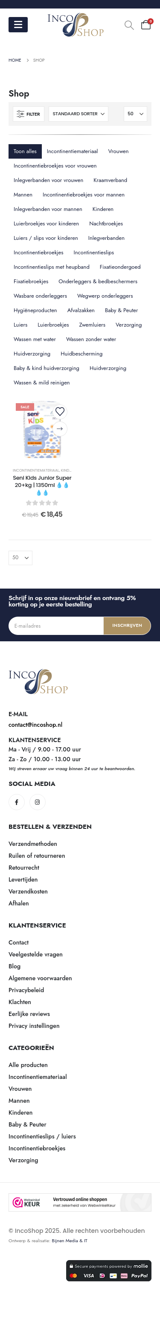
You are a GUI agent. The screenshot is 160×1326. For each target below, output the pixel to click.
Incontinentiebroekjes (39, 252)
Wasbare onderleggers (40, 296)
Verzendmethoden (33, 843)
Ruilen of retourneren (37, 855)
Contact (19, 942)
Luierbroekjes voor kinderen (46, 223)
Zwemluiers (92, 325)
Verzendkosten (28, 891)
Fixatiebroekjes (31, 281)
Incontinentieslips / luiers (42, 1136)
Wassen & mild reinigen (42, 382)
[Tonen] (135, 114)
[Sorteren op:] (78, 114)
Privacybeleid (26, 990)
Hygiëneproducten (35, 310)
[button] (129, 25)
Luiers (20, 325)
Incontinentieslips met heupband (52, 267)
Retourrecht (24, 867)
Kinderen (103, 209)
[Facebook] (17, 802)
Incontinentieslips (94, 252)
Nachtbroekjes (106, 223)
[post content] (42, 429)
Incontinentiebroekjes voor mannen (84, 195)
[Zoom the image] (38, 673)
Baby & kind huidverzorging (46, 368)
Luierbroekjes (53, 325)
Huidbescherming (81, 354)
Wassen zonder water (91, 339)
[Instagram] (37, 802)
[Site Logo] (76, 25)
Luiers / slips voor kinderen (46, 238)
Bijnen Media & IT (69, 1240)
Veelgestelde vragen (36, 954)
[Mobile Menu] (18, 24)
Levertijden (23, 879)
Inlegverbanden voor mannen (48, 209)
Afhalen (19, 903)
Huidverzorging (32, 354)
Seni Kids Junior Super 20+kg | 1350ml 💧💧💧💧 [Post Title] (42, 485)
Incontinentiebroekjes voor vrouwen (55, 166)
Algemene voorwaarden (40, 978)
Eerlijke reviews (29, 1014)
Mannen (23, 195)
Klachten (20, 1002)
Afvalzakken (81, 310)
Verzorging (129, 325)
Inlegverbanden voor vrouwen (48, 180)
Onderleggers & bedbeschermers (97, 281)
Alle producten (28, 1065)
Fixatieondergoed (120, 267)
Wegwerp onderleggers (105, 296)
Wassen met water (35, 339)
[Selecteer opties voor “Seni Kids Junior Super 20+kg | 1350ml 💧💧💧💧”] (59, 428)
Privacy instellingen (34, 1026)
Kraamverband (110, 180)
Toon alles (25, 151)
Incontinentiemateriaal (72, 151)
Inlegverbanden (106, 238)
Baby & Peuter (121, 310)
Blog (14, 966)
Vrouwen (118, 151)
